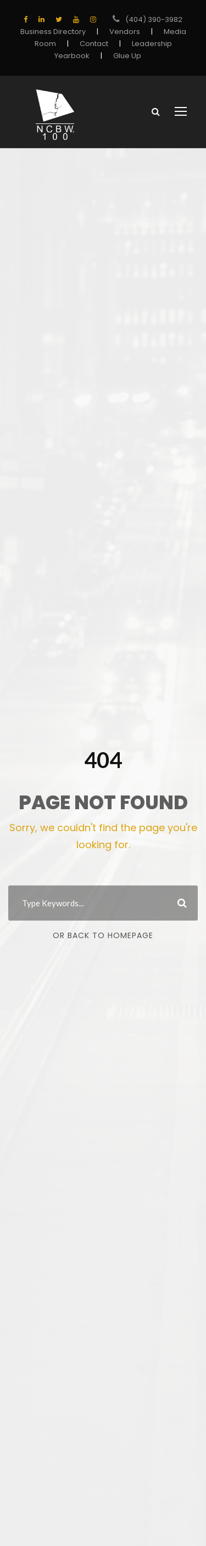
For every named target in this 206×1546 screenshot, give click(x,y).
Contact (94, 44)
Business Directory (56, 31)
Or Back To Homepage (103, 935)
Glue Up (125, 56)
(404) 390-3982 (154, 19)
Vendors (123, 31)
